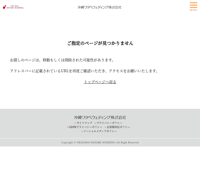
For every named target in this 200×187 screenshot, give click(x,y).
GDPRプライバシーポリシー (85, 127)
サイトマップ (84, 123)
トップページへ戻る (100, 81)
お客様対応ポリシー (118, 127)
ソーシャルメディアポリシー (100, 131)
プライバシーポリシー (109, 123)
